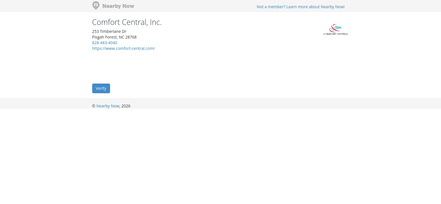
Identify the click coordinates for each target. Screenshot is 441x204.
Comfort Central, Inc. (127, 22)
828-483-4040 (104, 42)
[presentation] (135, 67)
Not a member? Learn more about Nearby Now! (301, 6)
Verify (101, 88)
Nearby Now (107, 106)
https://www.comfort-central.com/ (123, 48)
